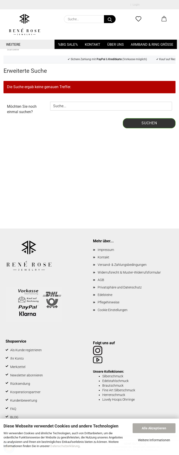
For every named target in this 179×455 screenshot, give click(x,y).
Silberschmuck (112, 376)
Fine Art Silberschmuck (118, 390)
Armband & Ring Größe (152, 44)
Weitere (13, 44)
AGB (101, 280)
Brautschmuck (113, 385)
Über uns (115, 44)
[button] (164, 19)
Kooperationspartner (25, 392)
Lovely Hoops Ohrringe (118, 399)
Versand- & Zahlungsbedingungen (122, 265)
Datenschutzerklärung (64, 446)
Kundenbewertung (23, 400)
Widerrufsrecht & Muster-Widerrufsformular (129, 272)
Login (135, 4)
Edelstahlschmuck (115, 381)
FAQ (13, 409)
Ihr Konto (17, 358)
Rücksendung (20, 384)
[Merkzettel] (138, 19)
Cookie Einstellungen (112, 310)
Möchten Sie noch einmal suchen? (22, 109)
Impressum (106, 250)
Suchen (149, 123)
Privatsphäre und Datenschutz (120, 287)
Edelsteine (105, 295)
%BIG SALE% (68, 44)
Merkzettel (17, 367)
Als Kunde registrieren (26, 350)
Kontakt (92, 44)
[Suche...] (110, 19)
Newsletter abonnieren (26, 375)
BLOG (14, 417)
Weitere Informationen (154, 440)
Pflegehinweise (108, 302)
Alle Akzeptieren (154, 428)
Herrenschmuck (113, 395)
